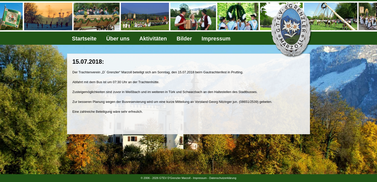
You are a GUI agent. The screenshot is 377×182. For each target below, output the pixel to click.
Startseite (84, 39)
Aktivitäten (153, 39)
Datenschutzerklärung (222, 177)
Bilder (184, 39)
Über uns (118, 39)
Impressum (216, 39)
